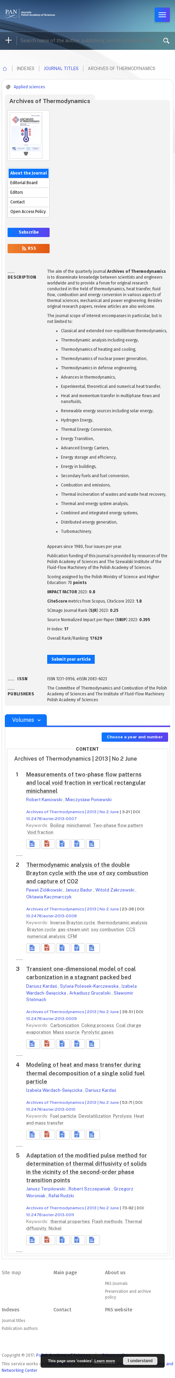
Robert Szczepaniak (90, 1188)
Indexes (10, 1310)
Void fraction (40, 832)
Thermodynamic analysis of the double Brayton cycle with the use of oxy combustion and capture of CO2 (87, 873)
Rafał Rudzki (61, 1195)
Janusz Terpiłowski (46, 1188)
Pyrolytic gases (98, 1032)
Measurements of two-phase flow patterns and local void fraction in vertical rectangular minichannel (86, 782)
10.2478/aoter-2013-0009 (51, 1018)
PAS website (118, 1310)
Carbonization (65, 1025)
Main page (65, 1273)
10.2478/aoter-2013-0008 (51, 916)
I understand (140, 1360)
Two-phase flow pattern (118, 825)
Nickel (55, 1228)
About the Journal (28, 173)
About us (115, 1273)
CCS (130, 929)
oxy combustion (108, 929)
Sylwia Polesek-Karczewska (90, 986)
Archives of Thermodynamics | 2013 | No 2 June (72, 811)
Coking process (98, 1025)
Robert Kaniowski (44, 799)
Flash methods (108, 1221)
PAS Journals (116, 1283)
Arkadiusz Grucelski (90, 993)
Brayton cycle (42, 929)
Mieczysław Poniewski (88, 799)
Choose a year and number (135, 737)
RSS (28, 248)
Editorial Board (24, 182)
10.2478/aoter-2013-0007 (51, 818)
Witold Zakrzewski (115, 890)
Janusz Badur (79, 890)
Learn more (104, 1361)
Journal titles (61, 68)
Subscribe (29, 232)
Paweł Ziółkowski (44, 890)
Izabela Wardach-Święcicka (54, 1090)
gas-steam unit (74, 929)
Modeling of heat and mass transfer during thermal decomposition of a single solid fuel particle (85, 1073)
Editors (16, 192)
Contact (17, 202)
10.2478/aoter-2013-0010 (50, 1109)
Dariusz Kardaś (42, 986)
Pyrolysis (123, 1116)
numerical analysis (46, 936)
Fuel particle (64, 1116)
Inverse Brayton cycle (73, 922)
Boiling (57, 825)
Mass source (67, 1032)
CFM (72, 936)
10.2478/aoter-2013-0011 (50, 1214)
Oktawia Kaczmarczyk (49, 896)
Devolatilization (95, 1116)
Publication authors (20, 1328)
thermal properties (70, 1221)
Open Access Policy (28, 211)
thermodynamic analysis (122, 922)
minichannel (79, 825)
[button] (48, 844)
